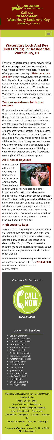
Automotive (10, 414)
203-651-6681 (27, 16)
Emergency (24, 414)
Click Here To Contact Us (27, 280)
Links (27, 425)
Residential (24, 411)
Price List (32, 421)
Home (13, 411)
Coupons (35, 414)
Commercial (37, 411)
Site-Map (42, 421)
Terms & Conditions (16, 421)
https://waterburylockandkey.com (27, 404)
